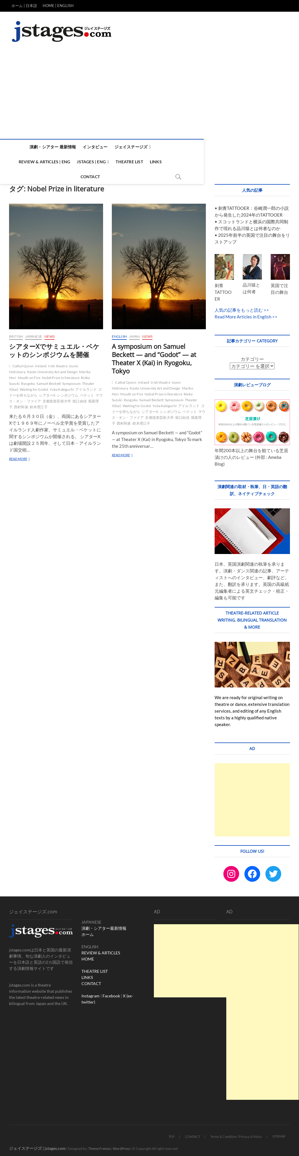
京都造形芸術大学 (57, 398)
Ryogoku (28, 380)
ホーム (87, 931)
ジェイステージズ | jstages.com (37, 1145)
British (16, 333)
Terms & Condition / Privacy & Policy (236, 1134)
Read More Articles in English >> (246, 313)
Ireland (40, 363)
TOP (171, 1134)
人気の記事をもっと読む (239, 307)
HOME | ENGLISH (58, 5)
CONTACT (91, 980)
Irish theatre (57, 363)
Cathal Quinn (23, 363)
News (49, 333)
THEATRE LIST (94, 968)
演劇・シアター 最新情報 (52, 146)
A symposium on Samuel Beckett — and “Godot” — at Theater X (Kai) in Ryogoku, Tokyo (154, 355)
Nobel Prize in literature (60, 375)
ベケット (87, 392)
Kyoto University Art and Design (52, 369)
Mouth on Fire (29, 375)
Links (142, 161)
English (119, 333)
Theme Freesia (99, 1145)
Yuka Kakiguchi (62, 386)
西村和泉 (21, 404)
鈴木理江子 (39, 404)
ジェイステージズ (130, 146)
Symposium (71, 380)
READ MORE (21, 456)
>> (266, 307)
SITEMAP (279, 1133)
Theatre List (115, 161)
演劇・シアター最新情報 (103, 925)
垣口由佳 (79, 398)
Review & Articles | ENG (182, 146)
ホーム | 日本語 (24, 5)
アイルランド (86, 386)
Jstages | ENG (229, 146)
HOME (87, 955)
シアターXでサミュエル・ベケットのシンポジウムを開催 (54, 347)
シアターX (47, 392)
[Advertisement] (149, 95)
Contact (164, 161)
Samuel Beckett (48, 380)
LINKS (87, 974)
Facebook (111, 992)
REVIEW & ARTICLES (100, 949)
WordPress (121, 1145)
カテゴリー (252, 356)
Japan (134, 333)
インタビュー (94, 146)
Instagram (90, 992)
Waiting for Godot (34, 386)
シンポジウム (67, 392)
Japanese (33, 333)
